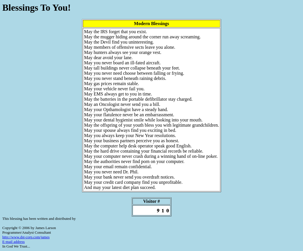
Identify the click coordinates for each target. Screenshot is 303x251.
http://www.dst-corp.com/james (26, 237)
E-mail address (13, 241)
